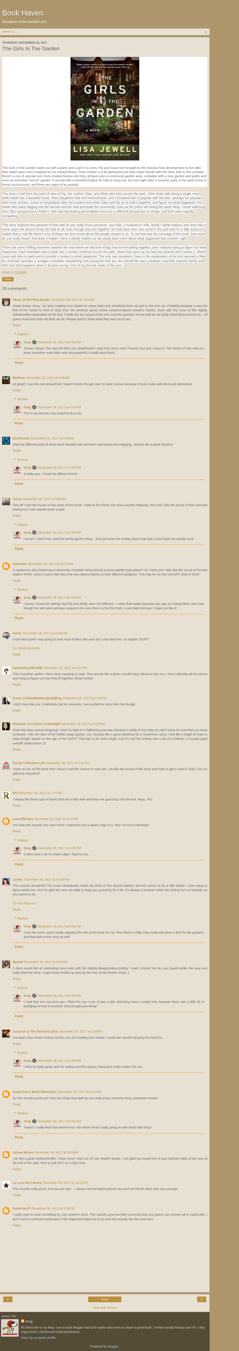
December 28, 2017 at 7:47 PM (40, 793)
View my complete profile (38, 1337)
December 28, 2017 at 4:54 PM (59, 467)
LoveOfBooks (23, 819)
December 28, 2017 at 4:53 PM (59, 342)
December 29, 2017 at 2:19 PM (80, 1031)
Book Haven (22, 13)
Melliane (19, 377)
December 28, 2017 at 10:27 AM (50, 564)
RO (15, 793)
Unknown (20, 564)
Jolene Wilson (23, 1152)
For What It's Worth (26, 648)
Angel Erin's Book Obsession (35, 1092)
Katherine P (21, 1208)
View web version (105, 1307)
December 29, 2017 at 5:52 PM (79, 1092)
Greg (27, 342)
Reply (17, 325)
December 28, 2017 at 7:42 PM (67, 763)
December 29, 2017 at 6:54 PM (59, 995)
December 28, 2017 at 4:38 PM (84, 698)
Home (104, 1299)
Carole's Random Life (29, 763)
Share (7, 279)
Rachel (18, 962)
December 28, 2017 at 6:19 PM (83, 724)
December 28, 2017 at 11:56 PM (46, 879)
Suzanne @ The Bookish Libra (35, 1031)
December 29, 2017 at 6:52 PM (59, 1121)
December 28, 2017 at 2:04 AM (72, 299)
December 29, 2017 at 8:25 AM (45, 962)
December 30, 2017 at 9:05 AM (56, 1152)
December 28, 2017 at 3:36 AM (47, 377)
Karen (17, 633)
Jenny (17, 499)
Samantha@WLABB (27, 668)
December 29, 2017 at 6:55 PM (59, 848)
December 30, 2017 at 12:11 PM (65, 1182)
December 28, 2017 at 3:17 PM (65, 668)
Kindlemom (21, 438)
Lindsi (18, 879)
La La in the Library (27, 1182)
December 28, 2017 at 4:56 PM (59, 597)
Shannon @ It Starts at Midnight (36, 724)
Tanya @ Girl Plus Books (31, 299)
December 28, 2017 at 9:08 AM (52, 438)
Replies (22, 334)
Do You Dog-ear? (25, 903)
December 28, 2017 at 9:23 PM (56, 819)
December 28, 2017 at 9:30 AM (44, 499)
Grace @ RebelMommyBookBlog (37, 698)
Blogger (113, 1346)
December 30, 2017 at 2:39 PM (53, 1208)
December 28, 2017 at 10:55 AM (45, 633)
